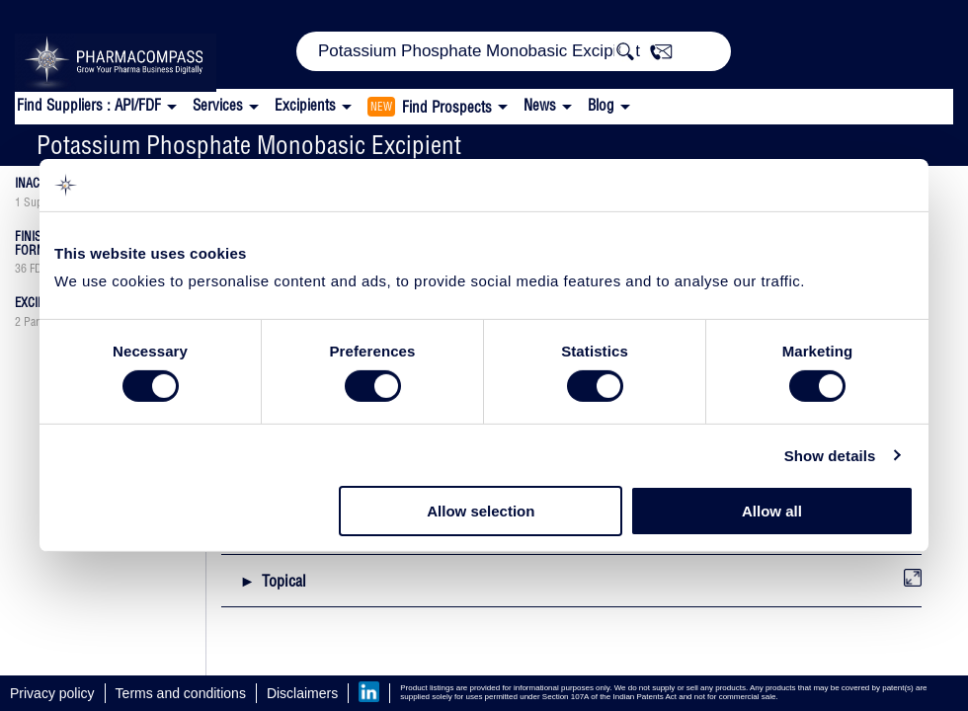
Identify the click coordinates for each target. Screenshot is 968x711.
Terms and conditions (181, 693)
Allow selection (480, 511)
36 (21, 269)
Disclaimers (302, 693)
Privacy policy (52, 693)
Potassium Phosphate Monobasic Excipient (249, 144)
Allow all (772, 511)
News (540, 105)
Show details (830, 455)
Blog (601, 105)
